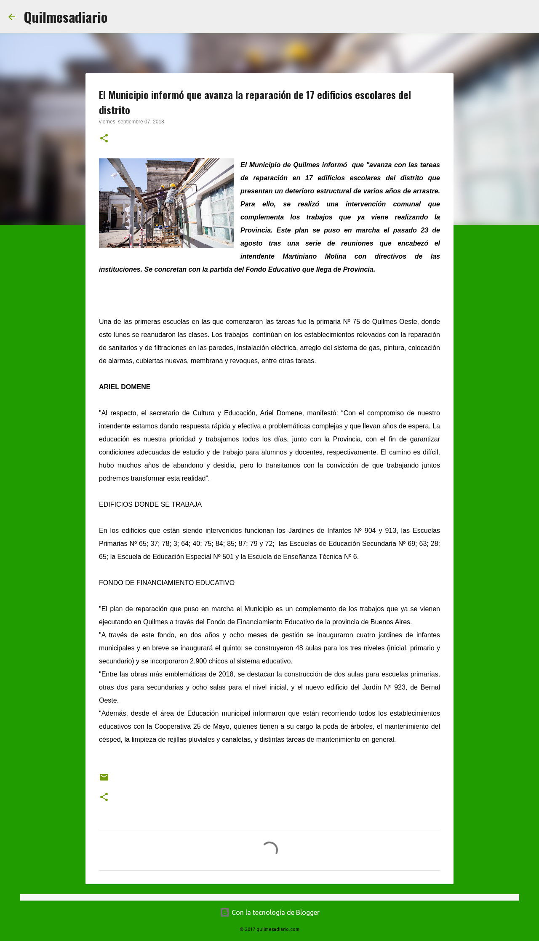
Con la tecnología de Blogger (270, 912)
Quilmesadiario (65, 17)
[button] (104, 139)
